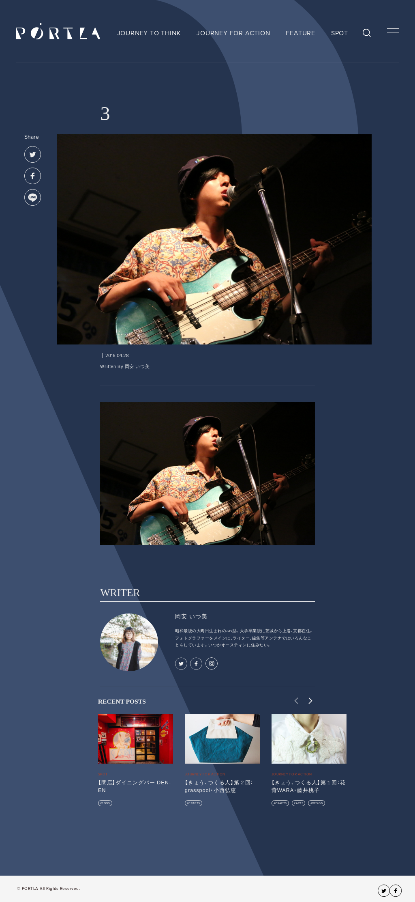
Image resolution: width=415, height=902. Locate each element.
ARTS (299, 803)
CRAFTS (194, 803)
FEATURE (300, 33)
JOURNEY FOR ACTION (233, 33)
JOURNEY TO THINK (149, 33)
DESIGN (317, 803)
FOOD (106, 803)
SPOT (339, 33)
